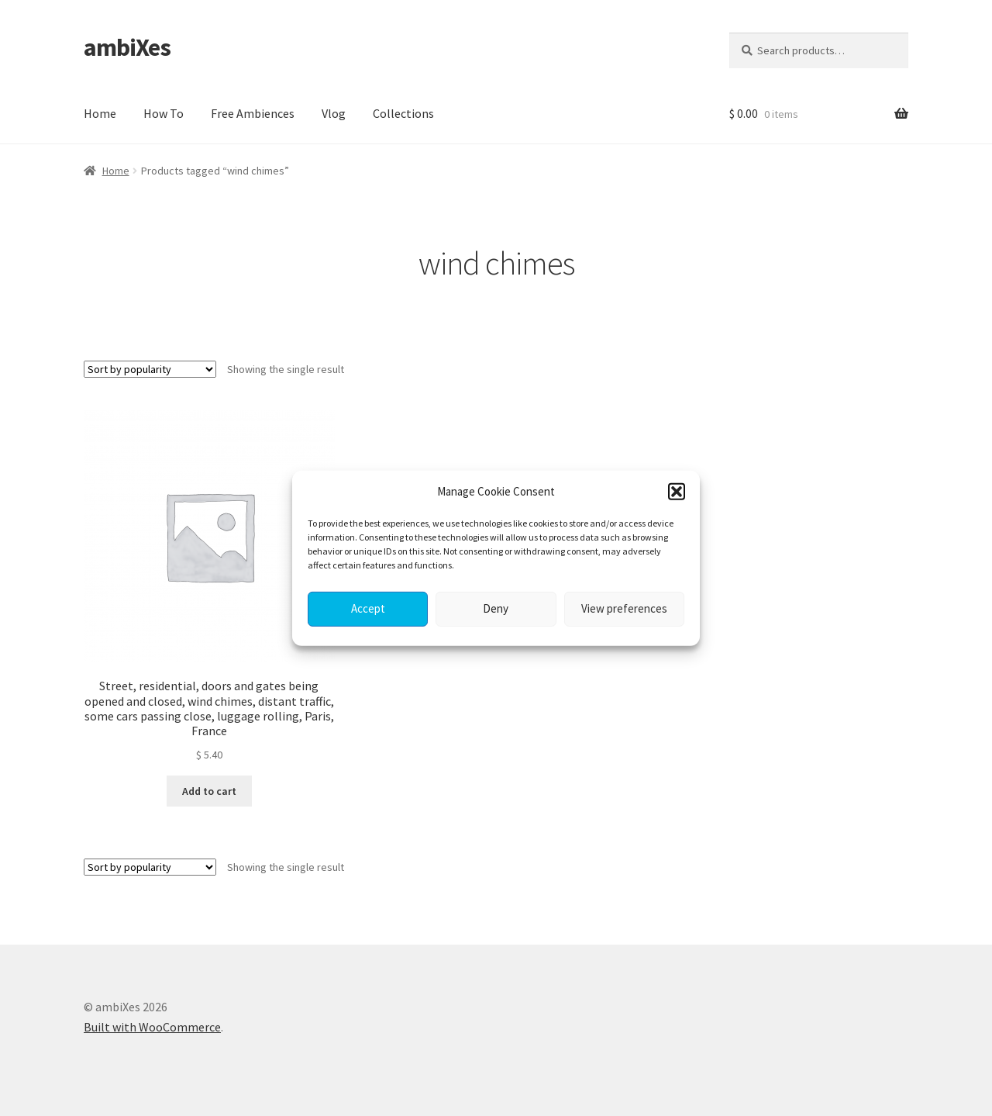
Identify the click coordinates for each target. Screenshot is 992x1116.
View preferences (624, 608)
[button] (676, 491)
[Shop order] (150, 369)
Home (100, 113)
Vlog (334, 113)
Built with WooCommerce (152, 1027)
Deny (495, 608)
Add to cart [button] (209, 791)
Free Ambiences (252, 113)
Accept (368, 608)
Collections (403, 113)
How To (163, 113)
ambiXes (127, 47)
